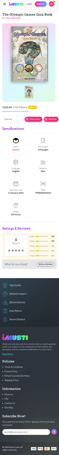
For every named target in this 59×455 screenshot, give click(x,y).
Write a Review (45, 264)
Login (29, 4)
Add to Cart (33, 119)
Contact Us (10, 405)
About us (9, 396)
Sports (15, 149)
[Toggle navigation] (4, 4)
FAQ (6, 401)
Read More (7, 356)
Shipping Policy (12, 382)
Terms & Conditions (14, 369)
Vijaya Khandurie (13, 18)
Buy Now (51, 119)
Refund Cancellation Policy (17, 378)
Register (41, 4)
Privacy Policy (11, 373)
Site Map (9, 410)
